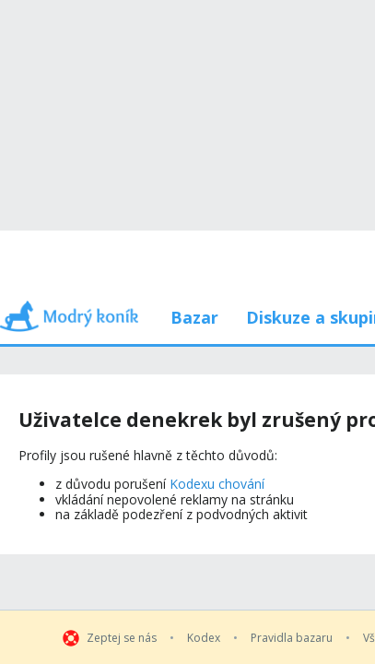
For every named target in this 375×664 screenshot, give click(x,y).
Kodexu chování (218, 368)
